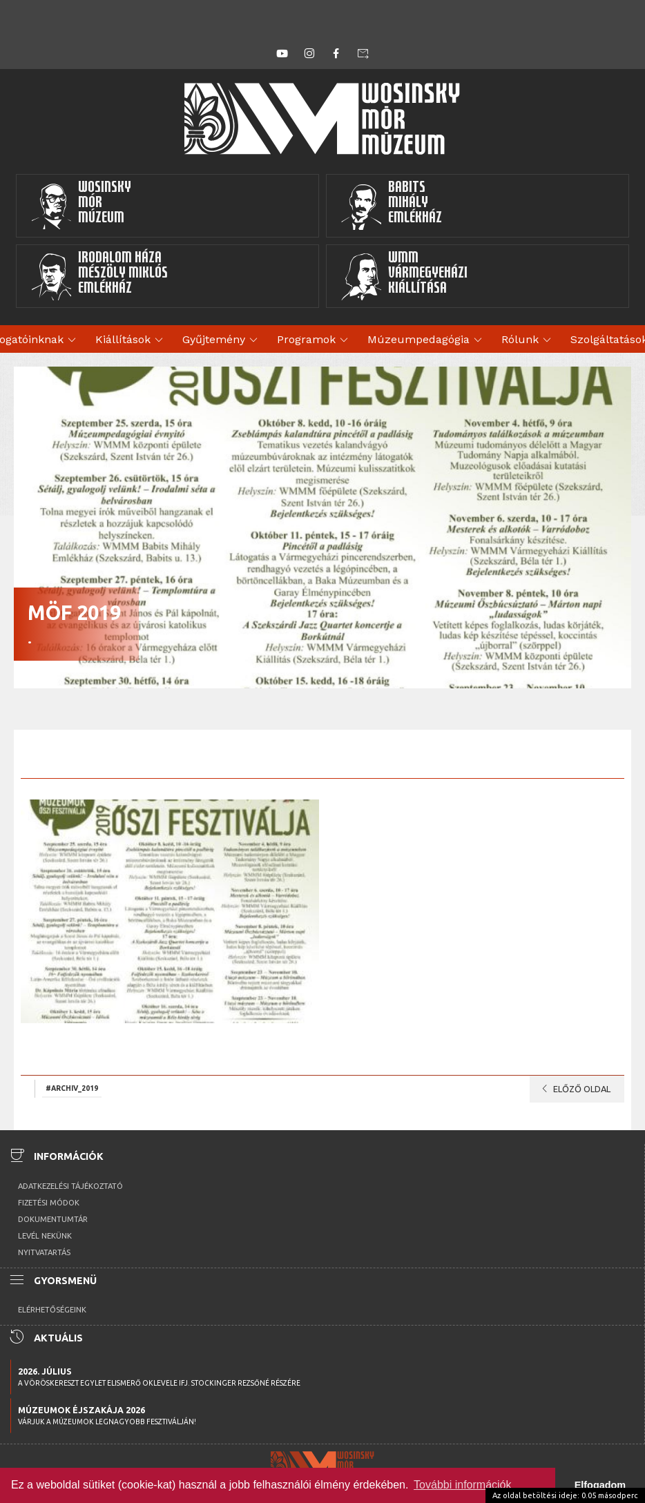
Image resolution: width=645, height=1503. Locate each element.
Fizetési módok (48, 1203)
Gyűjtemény (222, 340)
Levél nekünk (45, 1236)
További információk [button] (462, 1485)
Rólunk (528, 340)
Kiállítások (131, 340)
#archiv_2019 (72, 1088)
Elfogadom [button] (600, 1485)
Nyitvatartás (44, 1252)
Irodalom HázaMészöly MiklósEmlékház (99, 276)
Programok (314, 340)
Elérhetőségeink (52, 1310)
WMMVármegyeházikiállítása (404, 276)
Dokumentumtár (53, 1219)
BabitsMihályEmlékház (391, 206)
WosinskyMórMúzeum (80, 206)
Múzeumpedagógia (426, 340)
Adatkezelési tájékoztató (70, 1186)
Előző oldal (573, 1088)
